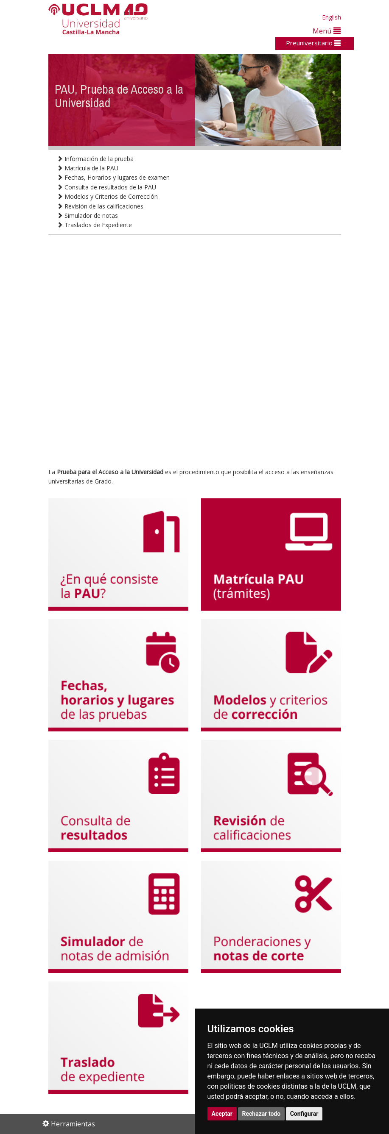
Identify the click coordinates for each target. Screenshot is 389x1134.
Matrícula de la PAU (87, 168)
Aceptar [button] (222, 1113)
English (331, 17)
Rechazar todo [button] (261, 1113)
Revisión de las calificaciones (100, 206)
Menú (327, 31)
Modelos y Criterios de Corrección (107, 196)
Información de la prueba (95, 159)
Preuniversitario (313, 43)
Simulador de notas (87, 215)
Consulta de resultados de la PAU (106, 187)
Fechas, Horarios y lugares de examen (113, 177)
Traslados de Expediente (94, 225)
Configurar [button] (304, 1113)
